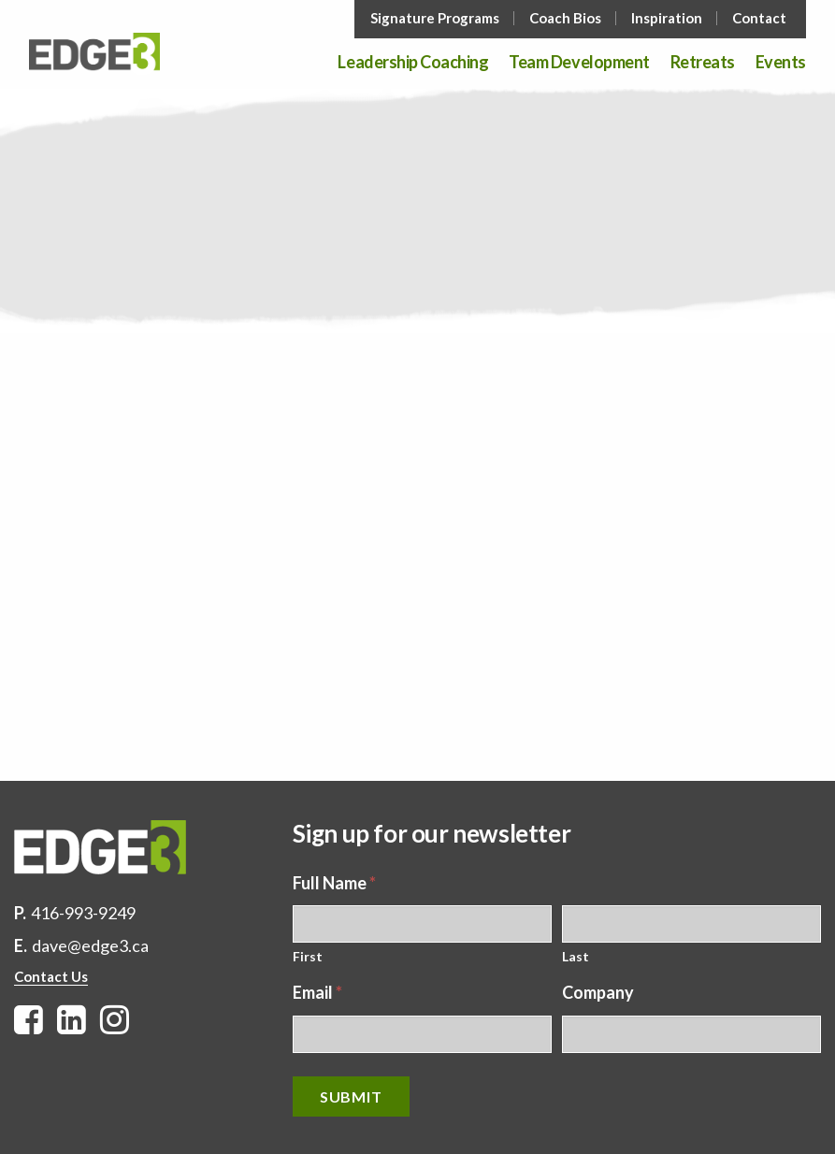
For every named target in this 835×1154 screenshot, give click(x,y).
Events (781, 62)
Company (598, 992)
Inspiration (666, 18)
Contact (759, 18)
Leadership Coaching (413, 62)
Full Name (334, 883)
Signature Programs (434, 18)
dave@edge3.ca (90, 945)
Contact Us (51, 976)
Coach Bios (565, 18)
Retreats (702, 62)
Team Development (579, 62)
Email (317, 992)
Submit (351, 1096)
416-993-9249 (83, 912)
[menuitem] (436, 18)
